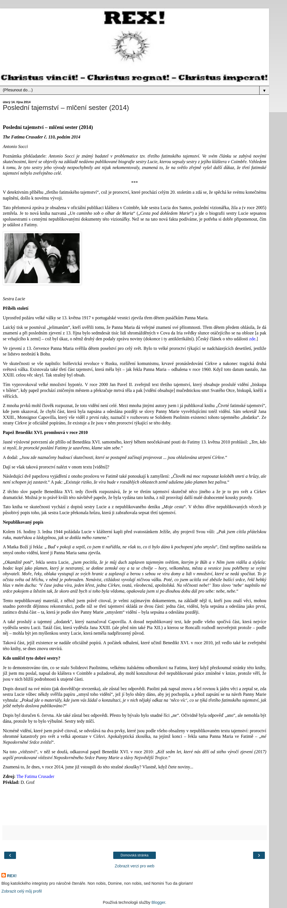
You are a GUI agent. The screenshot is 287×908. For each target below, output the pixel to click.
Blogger (158, 902)
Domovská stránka (134, 855)
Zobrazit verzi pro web (134, 866)
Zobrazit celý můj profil (21, 891)
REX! (12, 876)
